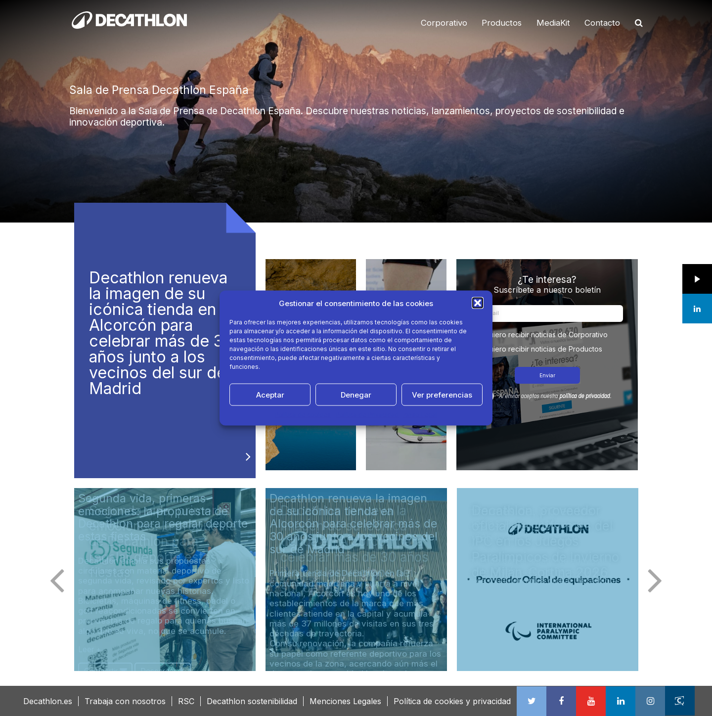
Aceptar (270, 394)
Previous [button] (56, 579)
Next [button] (655, 579)
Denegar (356, 394)
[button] (478, 303)
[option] (356, 111)
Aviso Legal (420, 414)
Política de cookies (303, 414)
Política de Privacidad (367, 414)
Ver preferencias (442, 394)
